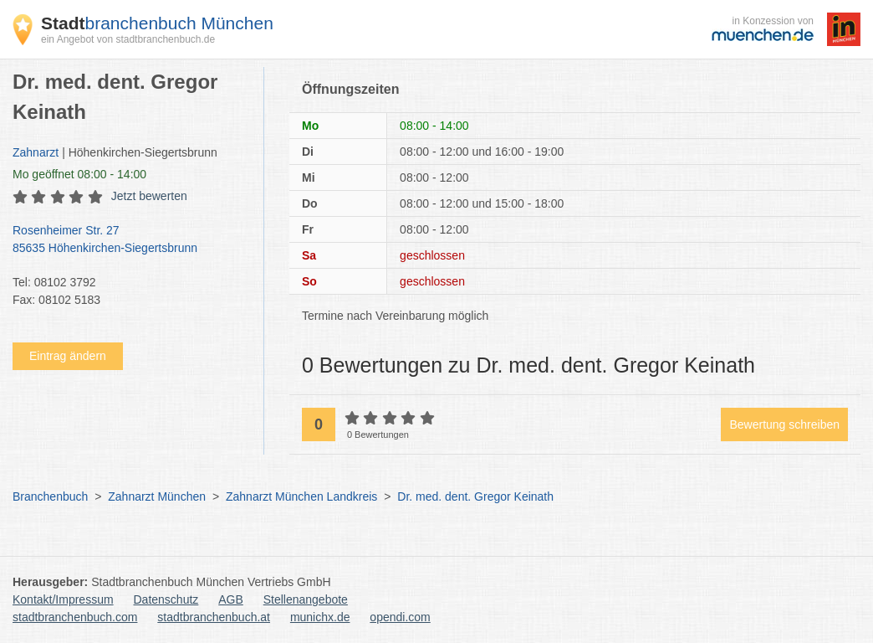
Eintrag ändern (67, 356)
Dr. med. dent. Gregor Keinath (475, 496)
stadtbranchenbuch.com (75, 617)
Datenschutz (166, 599)
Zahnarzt (36, 152)
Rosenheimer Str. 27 (130, 240)
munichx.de (320, 617)
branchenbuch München (157, 23)
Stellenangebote (305, 599)
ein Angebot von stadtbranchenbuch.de (128, 39)
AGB (230, 599)
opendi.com (400, 617)
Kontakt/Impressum (63, 599)
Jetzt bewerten (149, 196)
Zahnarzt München (157, 496)
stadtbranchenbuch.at (213, 617)
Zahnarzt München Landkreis (301, 496)
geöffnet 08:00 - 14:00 (79, 174)
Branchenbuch (50, 496)
